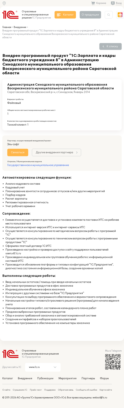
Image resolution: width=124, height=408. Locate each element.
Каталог (7, 378)
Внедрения (20, 27)
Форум (104, 378)
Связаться (17, 152)
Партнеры (88, 378)
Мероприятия (67, 378)
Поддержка (49, 390)
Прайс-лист (36, 390)
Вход (119, 3)
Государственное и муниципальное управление (38, 165)
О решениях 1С (20, 390)
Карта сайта (106, 390)
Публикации (45, 378)
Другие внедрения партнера (54, 152)
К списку (112, 46)
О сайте (6, 390)
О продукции (90, 14)
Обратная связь (65, 390)
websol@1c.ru (100, 397)
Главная (6, 27)
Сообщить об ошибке (86, 390)
